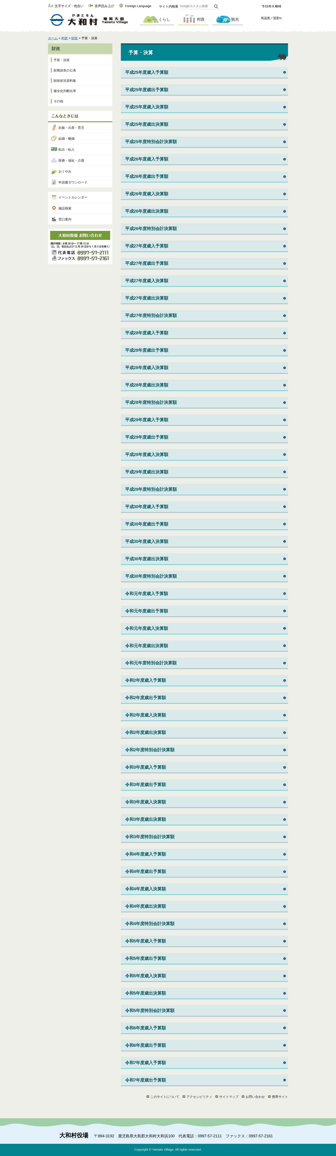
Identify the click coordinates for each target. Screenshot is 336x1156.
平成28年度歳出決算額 (146, 385)
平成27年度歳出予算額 (146, 263)
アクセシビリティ (199, 1096)
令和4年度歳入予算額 (145, 854)
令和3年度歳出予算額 (145, 784)
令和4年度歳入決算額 (145, 888)
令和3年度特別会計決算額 (150, 836)
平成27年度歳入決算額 (146, 280)
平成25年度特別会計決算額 (151, 141)
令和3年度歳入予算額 (145, 767)
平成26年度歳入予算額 (146, 159)
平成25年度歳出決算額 (146, 124)
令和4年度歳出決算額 (145, 906)
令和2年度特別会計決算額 (150, 749)
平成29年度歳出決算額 (146, 472)
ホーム (53, 38)
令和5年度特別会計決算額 (150, 1010)
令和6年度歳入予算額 (145, 1028)
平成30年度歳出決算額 (146, 558)
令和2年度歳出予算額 (145, 697)
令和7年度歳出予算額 (145, 1080)
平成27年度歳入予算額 (146, 246)
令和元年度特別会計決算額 (151, 663)
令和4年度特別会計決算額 (150, 923)
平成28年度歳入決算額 (146, 367)
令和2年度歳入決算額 (145, 715)
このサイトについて (164, 1096)
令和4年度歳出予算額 (145, 871)
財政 (74, 38)
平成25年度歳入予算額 (146, 72)
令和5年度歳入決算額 (145, 975)
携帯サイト (280, 1096)
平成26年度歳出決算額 (146, 211)
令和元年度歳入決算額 (146, 628)
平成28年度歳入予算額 (146, 332)
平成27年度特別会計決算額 (151, 315)
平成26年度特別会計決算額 (151, 228)
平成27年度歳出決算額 (146, 298)
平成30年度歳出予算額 (146, 524)
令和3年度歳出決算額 (145, 819)
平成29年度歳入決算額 (146, 454)
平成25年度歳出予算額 (146, 89)
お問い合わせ (255, 1096)
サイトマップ (228, 1096)
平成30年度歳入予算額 (146, 506)
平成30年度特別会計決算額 (151, 576)
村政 (193, 19)
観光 (227, 19)
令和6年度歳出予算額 (145, 1045)
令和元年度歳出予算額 (146, 611)
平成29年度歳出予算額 (146, 437)
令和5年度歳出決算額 (145, 993)
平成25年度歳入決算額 (146, 107)
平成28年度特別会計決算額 (151, 402)
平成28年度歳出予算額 (146, 350)
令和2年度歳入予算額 (145, 680)
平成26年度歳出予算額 (146, 176)
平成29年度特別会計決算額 (151, 489)
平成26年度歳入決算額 (146, 193)
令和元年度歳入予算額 (146, 593)
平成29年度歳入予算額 (146, 419)
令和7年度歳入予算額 (145, 1062)
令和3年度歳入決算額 (145, 802)
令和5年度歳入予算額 (145, 941)
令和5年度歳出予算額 (145, 958)
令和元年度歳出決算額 (146, 645)
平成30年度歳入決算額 (146, 541)
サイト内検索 (168, 6)
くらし (156, 19)
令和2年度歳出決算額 (145, 732)
